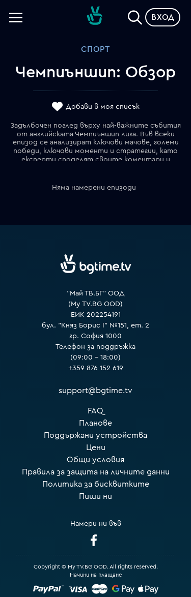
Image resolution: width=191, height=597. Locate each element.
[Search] (135, 15)
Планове (95, 423)
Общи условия (95, 460)
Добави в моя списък (103, 106)
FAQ (95, 411)
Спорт (95, 49)
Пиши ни (95, 496)
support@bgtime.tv (95, 390)
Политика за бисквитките (95, 484)
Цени (95, 447)
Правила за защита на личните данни (96, 472)
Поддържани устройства (95, 435)
